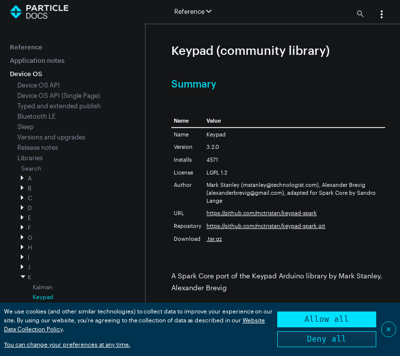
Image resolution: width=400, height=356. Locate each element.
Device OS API (38, 85)
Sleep (25, 127)
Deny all (327, 339)
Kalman (42, 286)
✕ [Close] (389, 329)
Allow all (326, 319)
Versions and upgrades (51, 137)
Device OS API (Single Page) (58, 95)
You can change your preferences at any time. (67, 344)
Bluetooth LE (36, 116)
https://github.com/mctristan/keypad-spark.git (265, 225)
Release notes (37, 147)
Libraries (30, 158)
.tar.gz (214, 238)
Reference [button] (192, 11)
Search (31, 168)
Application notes (37, 60)
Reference (26, 47)
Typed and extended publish (59, 106)
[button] (382, 15)
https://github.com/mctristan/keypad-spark (261, 213)
